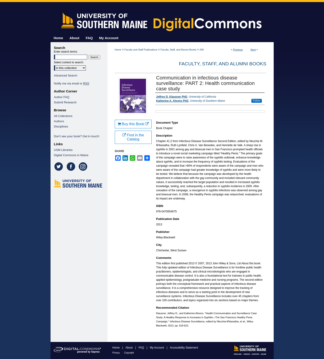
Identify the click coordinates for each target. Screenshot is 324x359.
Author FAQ (61, 97)
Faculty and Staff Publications (141, 49)
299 (201, 49)
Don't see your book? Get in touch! (76, 136)
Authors (59, 121)
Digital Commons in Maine (71, 155)
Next (253, 49)
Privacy (116, 352)
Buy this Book (133, 124)
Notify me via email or (71, 83)
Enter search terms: (66, 51)
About (129, 347)
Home (118, 49)
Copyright (129, 352)
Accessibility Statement (184, 347)
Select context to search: (69, 62)
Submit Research (65, 102)
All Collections (63, 116)
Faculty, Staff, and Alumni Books (178, 49)
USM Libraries (63, 150)
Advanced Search (65, 75)
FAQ (141, 347)
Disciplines (61, 126)
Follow (256, 100)
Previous (238, 49)
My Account (157, 347)
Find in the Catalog (133, 137)
